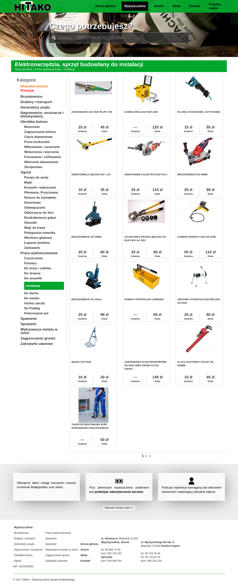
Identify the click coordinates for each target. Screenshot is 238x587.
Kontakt (194, 6)
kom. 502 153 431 (111, 553)
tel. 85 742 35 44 (150, 553)
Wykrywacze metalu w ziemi (61, 549)
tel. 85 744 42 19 (150, 557)
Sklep (177, 6)
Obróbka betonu (23, 555)
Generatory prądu (24, 544)
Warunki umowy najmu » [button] (119, 507)
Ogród (17, 560)
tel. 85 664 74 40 (110, 549)
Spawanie (51, 538)
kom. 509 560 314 (111, 560)
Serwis (159, 6)
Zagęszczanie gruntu (57, 555)
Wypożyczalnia (135, 6)
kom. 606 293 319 (151, 560)
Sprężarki (50, 544)
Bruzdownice (21, 532)
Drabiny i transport (24, 538)
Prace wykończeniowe (48, 69)
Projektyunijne (215, 6)
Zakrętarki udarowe (56, 560)
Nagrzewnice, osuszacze (28, 549)
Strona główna (105, 6)
